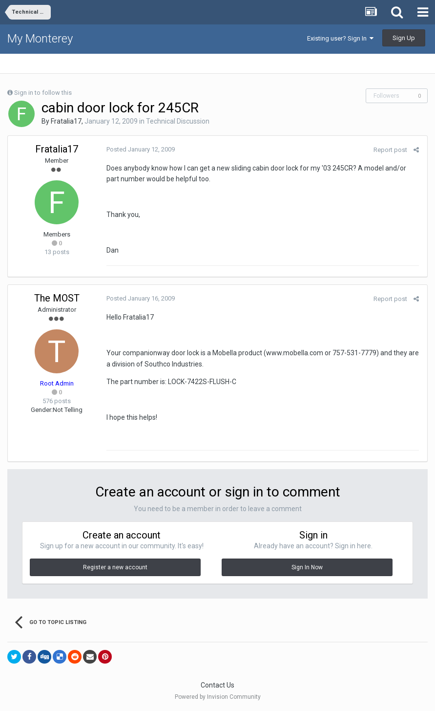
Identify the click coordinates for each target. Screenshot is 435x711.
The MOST (57, 298)
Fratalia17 (66, 121)
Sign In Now (307, 567)
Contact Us (217, 685)
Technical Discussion (177, 121)
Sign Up (404, 38)
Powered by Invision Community (218, 696)
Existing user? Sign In (340, 38)
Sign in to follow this (43, 92)
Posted (139, 149)
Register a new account (115, 567)
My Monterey (40, 38)
